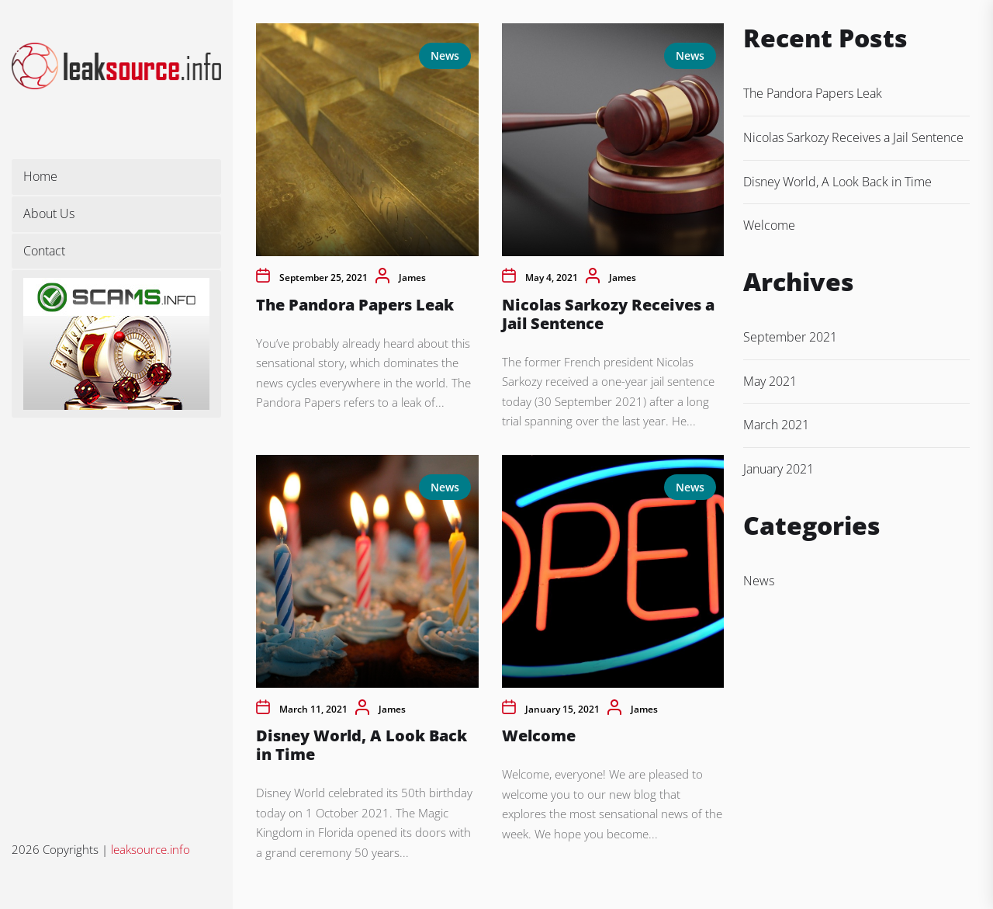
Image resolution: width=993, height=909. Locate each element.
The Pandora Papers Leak (355, 304)
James (412, 277)
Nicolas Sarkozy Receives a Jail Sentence (608, 314)
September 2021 (790, 336)
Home (40, 176)
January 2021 (778, 468)
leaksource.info (150, 849)
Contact (44, 250)
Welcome (539, 735)
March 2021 (776, 424)
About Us (48, 213)
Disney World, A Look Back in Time (361, 745)
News (445, 55)
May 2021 (770, 381)
